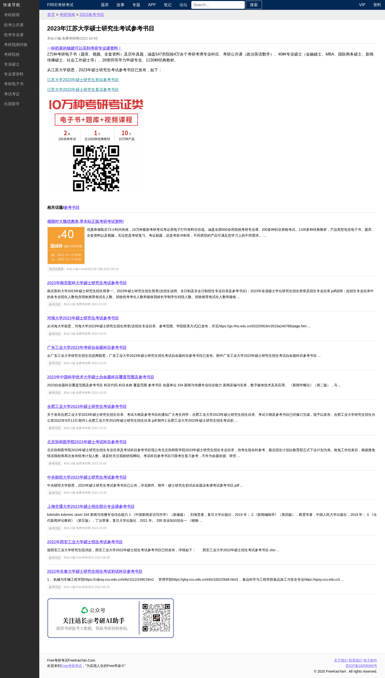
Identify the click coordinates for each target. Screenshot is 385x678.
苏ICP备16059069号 (361, 666)
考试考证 (12, 94)
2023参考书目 (92, 15)
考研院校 (12, 54)
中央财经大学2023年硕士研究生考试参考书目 (87, 477)
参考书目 (72, 207)
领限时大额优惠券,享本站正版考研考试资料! (85, 221)
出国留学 (12, 104)
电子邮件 (370, 660)
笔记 (168, 5)
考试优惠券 (56, 269)
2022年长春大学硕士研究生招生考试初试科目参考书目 (94, 571)
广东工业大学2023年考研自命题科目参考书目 (87, 348)
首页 (51, 15)
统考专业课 (14, 35)
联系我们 (355, 660)
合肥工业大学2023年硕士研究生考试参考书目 (87, 406)
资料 (377, 5)
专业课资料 (14, 74)
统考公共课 (14, 25)
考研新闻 (12, 15)
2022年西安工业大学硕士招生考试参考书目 (85, 542)
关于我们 (341, 660)
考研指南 (67, 15)
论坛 (183, 5)
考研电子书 (14, 84)
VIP (362, 5)
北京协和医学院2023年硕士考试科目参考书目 (87, 442)
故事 (120, 5)
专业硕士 (12, 64)
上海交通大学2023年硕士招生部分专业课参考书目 (91, 507)
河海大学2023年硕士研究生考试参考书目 (83, 318)
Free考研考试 (60, 5)
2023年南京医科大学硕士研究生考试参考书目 (87, 283)
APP (152, 5)
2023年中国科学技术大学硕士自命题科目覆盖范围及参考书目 (100, 377)
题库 (105, 5)
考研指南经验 (16, 45)
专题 (136, 5)
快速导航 (11, 5)
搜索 (254, 5)
